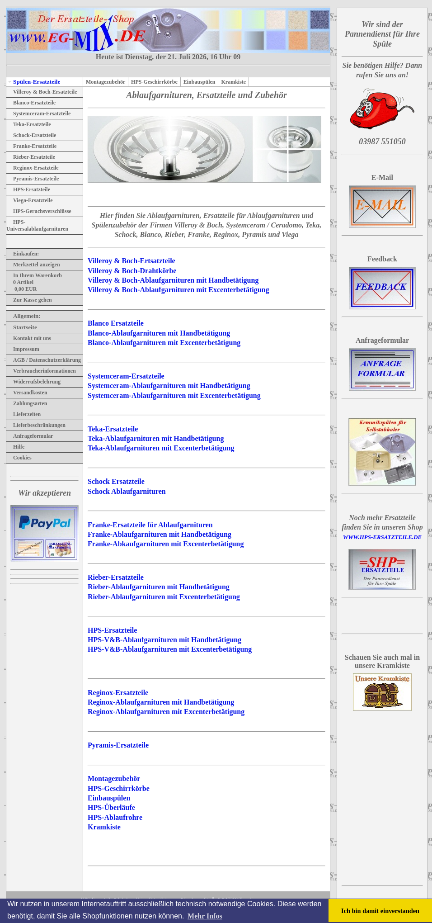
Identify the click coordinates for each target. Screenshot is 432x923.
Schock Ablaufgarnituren (127, 491)
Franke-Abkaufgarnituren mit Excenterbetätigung (166, 544)
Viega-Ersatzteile (29, 200)
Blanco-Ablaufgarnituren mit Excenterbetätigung (164, 342)
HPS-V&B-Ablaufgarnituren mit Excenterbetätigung (170, 649)
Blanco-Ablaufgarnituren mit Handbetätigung (159, 333)
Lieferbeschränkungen (36, 425)
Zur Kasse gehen (29, 300)
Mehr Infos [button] (205, 916)
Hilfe (15, 447)
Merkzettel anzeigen (33, 264)
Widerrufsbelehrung (33, 382)
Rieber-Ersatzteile (30, 157)
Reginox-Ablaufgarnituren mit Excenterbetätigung (166, 711)
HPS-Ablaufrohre (115, 817)
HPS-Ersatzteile (28, 189)
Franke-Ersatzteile (31, 146)
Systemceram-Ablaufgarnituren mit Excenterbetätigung (174, 395)
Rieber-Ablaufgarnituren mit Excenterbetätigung (164, 597)
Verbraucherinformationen (41, 371)
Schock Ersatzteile (116, 481)
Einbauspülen (199, 82)
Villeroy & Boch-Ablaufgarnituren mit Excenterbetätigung (178, 289)
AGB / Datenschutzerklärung (43, 360)
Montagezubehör (105, 82)
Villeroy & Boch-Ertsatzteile (131, 261)
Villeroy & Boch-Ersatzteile (41, 92)
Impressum (22, 349)
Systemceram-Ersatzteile (38, 113)
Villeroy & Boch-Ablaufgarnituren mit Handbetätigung (173, 280)
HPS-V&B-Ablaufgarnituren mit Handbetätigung (164, 640)
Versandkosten (26, 392)
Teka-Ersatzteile (28, 124)
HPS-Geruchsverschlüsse (38, 211)
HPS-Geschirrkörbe (154, 82)
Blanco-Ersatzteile (31, 102)
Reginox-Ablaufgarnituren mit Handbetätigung (161, 702)
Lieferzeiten (23, 414)
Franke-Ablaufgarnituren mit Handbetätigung (159, 534)
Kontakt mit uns (28, 338)
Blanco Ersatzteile (116, 323)
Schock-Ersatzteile (31, 135)
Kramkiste (233, 82)
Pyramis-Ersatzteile (32, 178)
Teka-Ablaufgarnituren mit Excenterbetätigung (161, 448)
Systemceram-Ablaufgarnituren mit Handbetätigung (169, 385)
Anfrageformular (29, 436)
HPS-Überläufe (111, 807)
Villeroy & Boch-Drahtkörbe (132, 271)
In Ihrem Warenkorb (34, 275)
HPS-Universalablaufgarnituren (37, 225)
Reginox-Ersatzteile (32, 168)
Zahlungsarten (26, 403)
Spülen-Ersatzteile (33, 81)
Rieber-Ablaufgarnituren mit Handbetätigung (159, 587)
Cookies (19, 457)
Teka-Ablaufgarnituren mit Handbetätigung (156, 438)
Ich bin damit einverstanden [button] (380, 910)
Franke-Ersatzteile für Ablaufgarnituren (150, 525)
